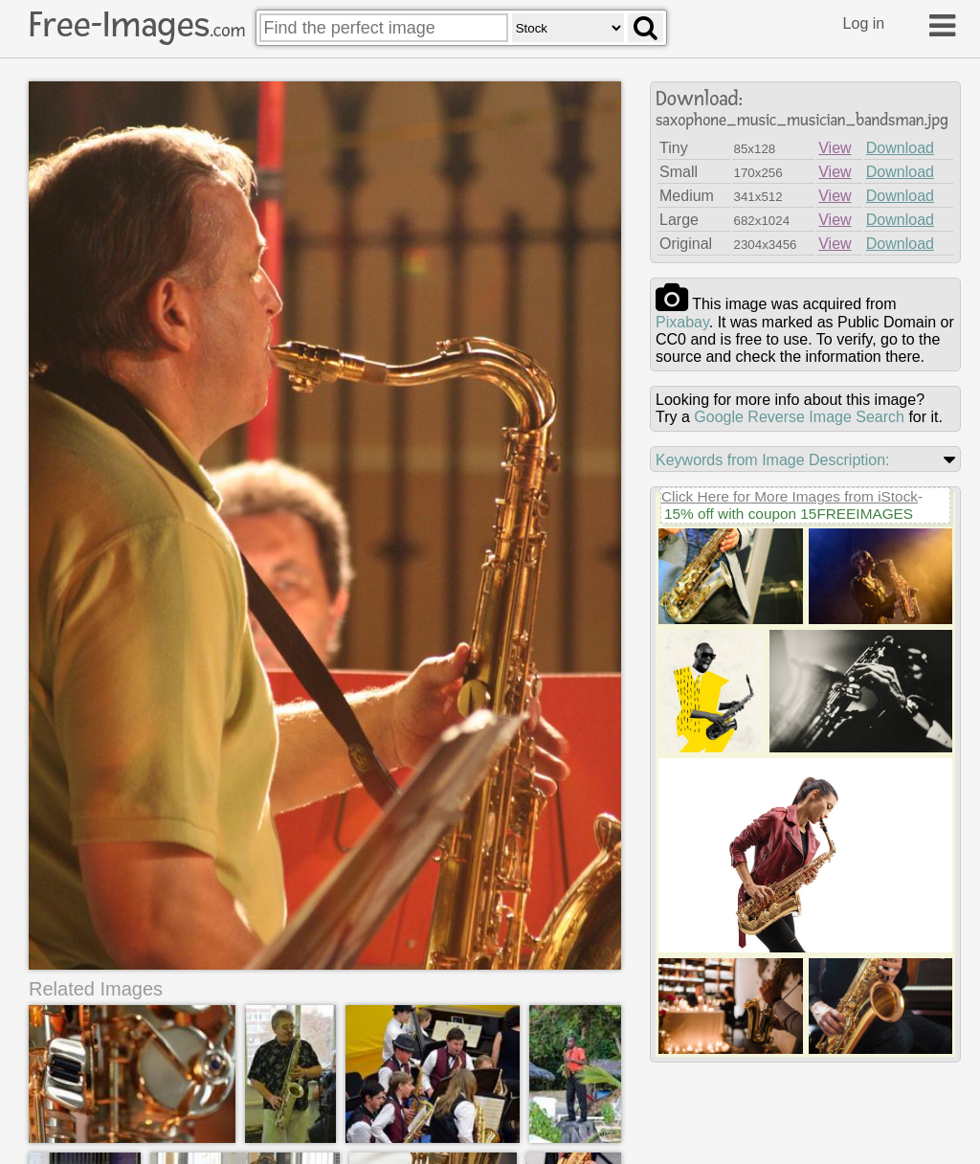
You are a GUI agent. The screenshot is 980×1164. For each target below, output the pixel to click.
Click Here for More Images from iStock (789, 496)
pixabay (682, 322)
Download (900, 148)
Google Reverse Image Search (799, 417)
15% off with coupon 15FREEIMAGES (788, 513)
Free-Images (137, 25)
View (834, 148)
